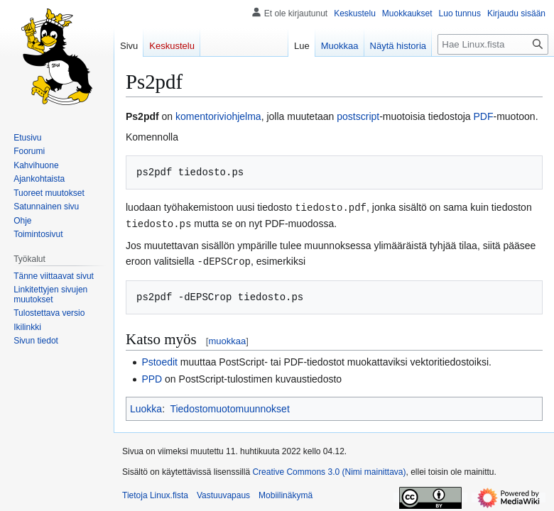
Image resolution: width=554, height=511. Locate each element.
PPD (151, 377)
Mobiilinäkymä (286, 493)
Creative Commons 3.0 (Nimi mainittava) (329, 470)
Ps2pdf (142, 116)
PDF (484, 116)
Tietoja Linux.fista (155, 493)
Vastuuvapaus (223, 493)
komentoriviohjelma (218, 116)
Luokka (146, 406)
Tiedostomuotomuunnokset (229, 406)
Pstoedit (159, 360)
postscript (358, 116)
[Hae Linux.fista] (493, 44)
